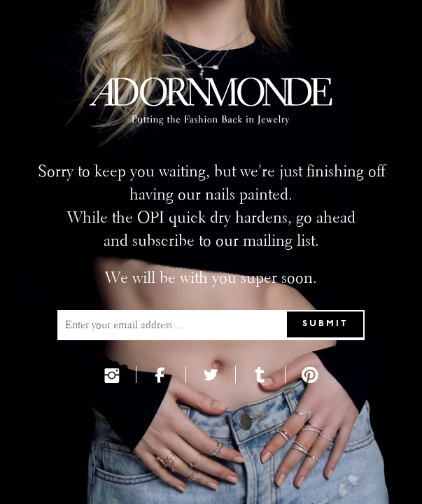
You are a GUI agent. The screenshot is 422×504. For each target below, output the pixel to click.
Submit (325, 324)
